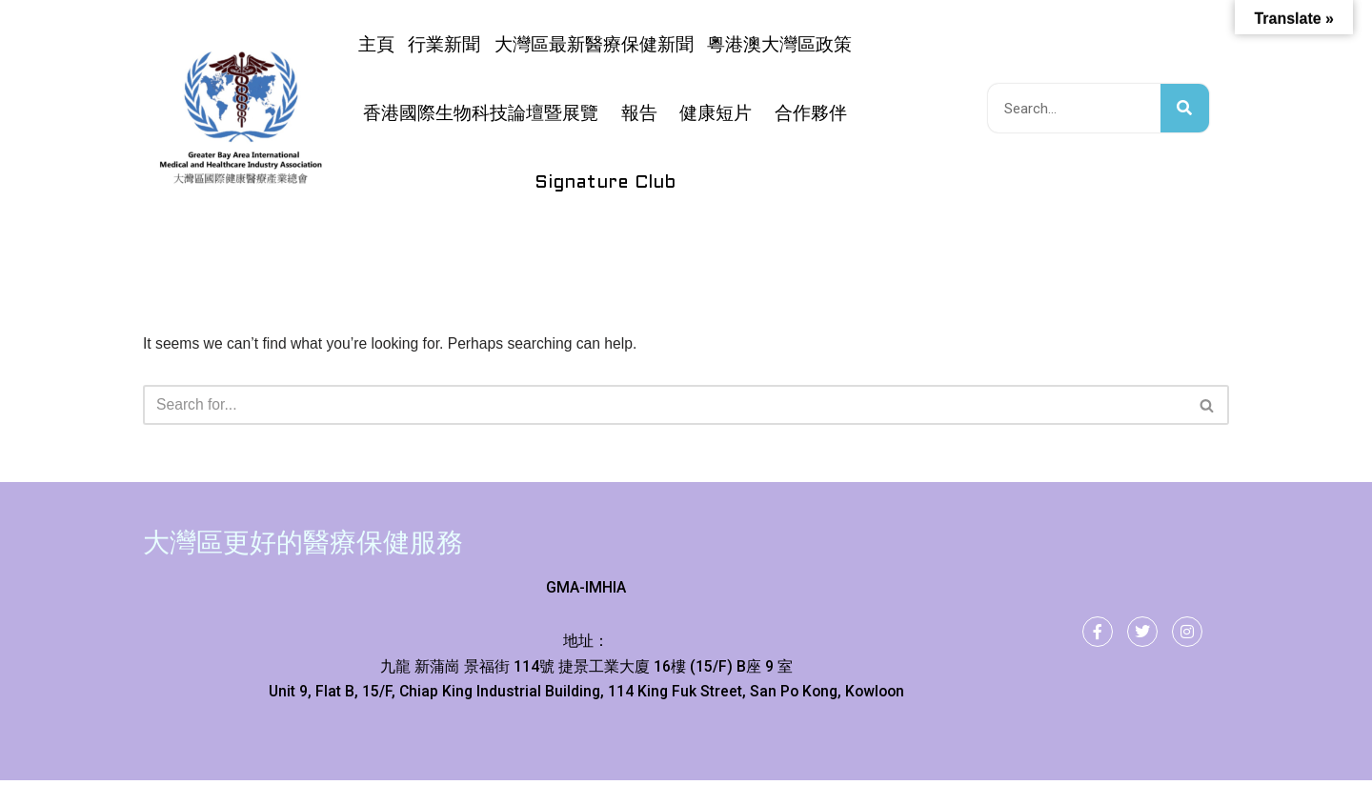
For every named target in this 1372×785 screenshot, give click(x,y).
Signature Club (605, 182)
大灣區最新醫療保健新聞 (594, 45)
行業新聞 (444, 45)
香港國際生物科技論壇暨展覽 (480, 114)
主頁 (376, 45)
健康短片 (715, 114)
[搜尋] (1184, 108)
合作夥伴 (811, 114)
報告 (639, 114)
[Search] (664, 406)
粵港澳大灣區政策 (779, 45)
